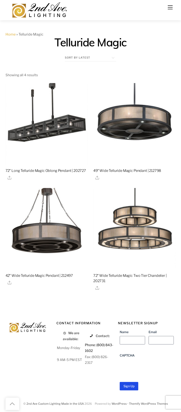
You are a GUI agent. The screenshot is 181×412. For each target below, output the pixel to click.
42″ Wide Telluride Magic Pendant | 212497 (39, 275)
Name (124, 332)
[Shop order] (90, 57)
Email (153, 332)
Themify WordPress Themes (148, 403)
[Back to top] (12, 404)
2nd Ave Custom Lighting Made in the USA (55, 403)
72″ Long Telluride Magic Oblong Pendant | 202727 (46, 171)
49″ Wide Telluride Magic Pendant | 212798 (127, 171)
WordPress (119, 403)
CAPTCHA (127, 355)
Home (11, 34)
